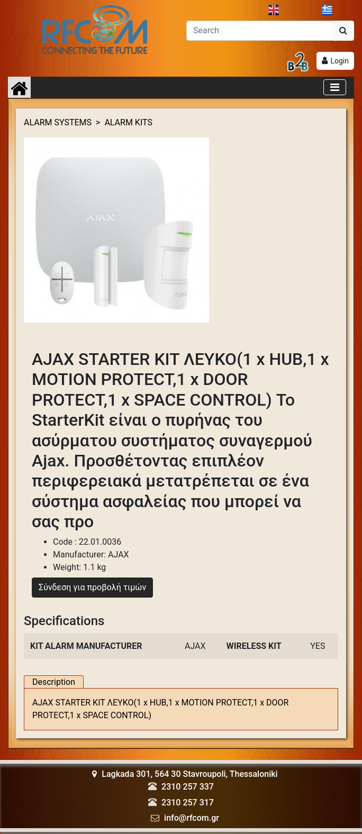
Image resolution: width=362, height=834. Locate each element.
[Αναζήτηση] (259, 29)
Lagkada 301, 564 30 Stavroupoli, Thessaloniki (184, 773)
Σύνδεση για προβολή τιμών (92, 586)
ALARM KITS (128, 121)
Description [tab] (53, 681)
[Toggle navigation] (334, 86)
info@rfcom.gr (191, 816)
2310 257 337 (187, 786)
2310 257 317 (187, 801)
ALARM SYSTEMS (58, 121)
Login (339, 59)
